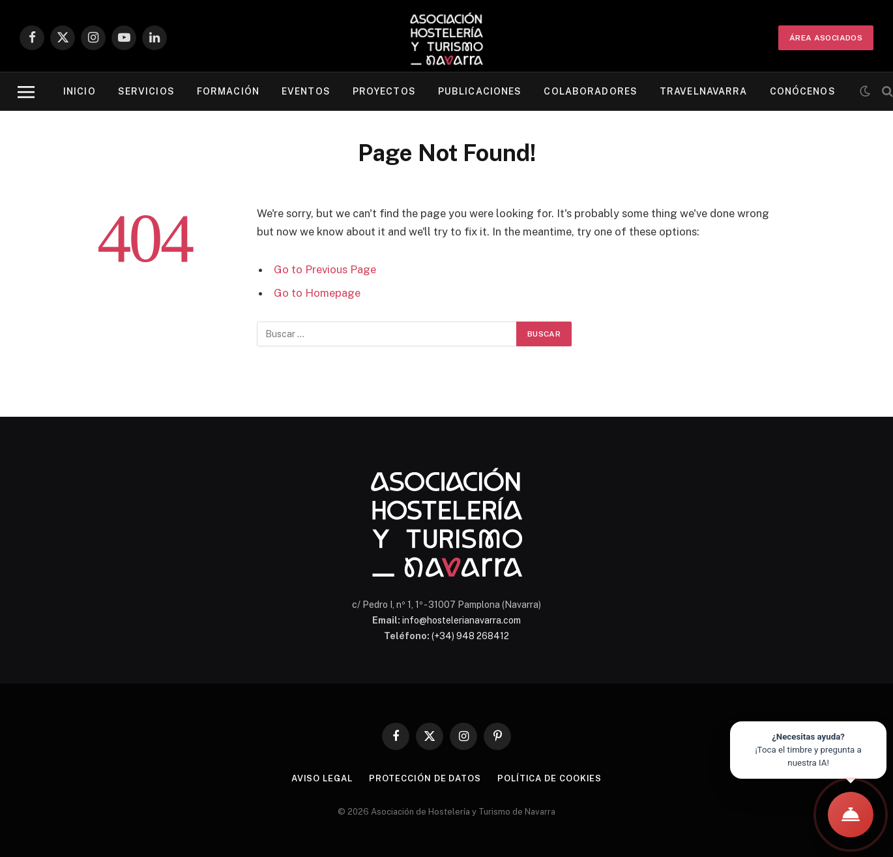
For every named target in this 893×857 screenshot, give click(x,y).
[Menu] (26, 91)
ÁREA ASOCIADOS (825, 37)
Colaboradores (590, 91)
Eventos (306, 91)
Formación (228, 91)
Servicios (146, 91)
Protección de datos (425, 778)
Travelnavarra (704, 91)
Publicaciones (480, 91)
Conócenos (803, 91)
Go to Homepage (317, 292)
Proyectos (384, 91)
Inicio (79, 91)
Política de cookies (549, 778)
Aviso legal (322, 778)
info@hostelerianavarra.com (461, 620)
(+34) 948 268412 (470, 636)
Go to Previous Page (325, 269)
